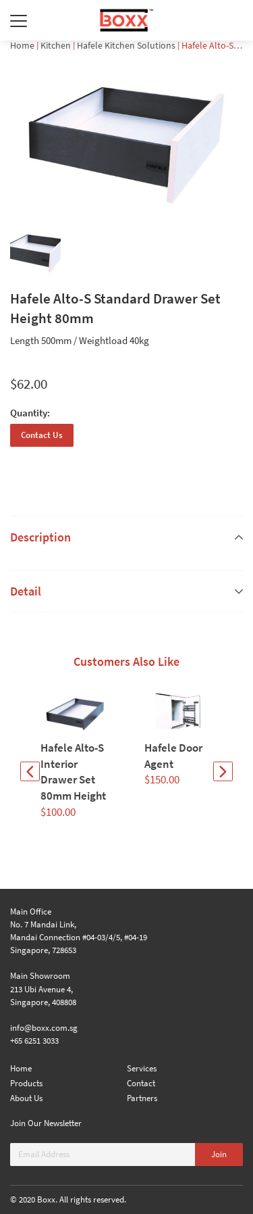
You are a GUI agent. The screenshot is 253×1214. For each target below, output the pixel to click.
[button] (30, 771)
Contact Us (42, 435)
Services (142, 1068)
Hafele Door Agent (173, 755)
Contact (141, 1083)
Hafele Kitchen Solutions (126, 45)
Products (26, 1083)
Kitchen (55, 45)
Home (22, 45)
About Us (26, 1098)
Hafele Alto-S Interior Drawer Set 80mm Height (73, 771)
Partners (142, 1098)
